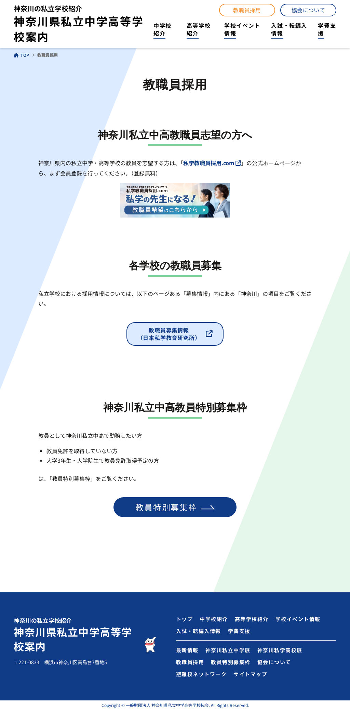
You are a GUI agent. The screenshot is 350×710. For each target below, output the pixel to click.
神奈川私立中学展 (228, 650)
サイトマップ (250, 674)
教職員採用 (247, 10)
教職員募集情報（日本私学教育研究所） (169, 334)
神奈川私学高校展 (279, 650)
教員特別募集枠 (166, 507)
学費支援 (327, 29)
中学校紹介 (162, 29)
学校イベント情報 (242, 29)
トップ (184, 618)
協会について (308, 10)
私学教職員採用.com (208, 163)
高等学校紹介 (199, 29)
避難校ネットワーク (201, 674)
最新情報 (187, 650)
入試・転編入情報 (289, 29)
